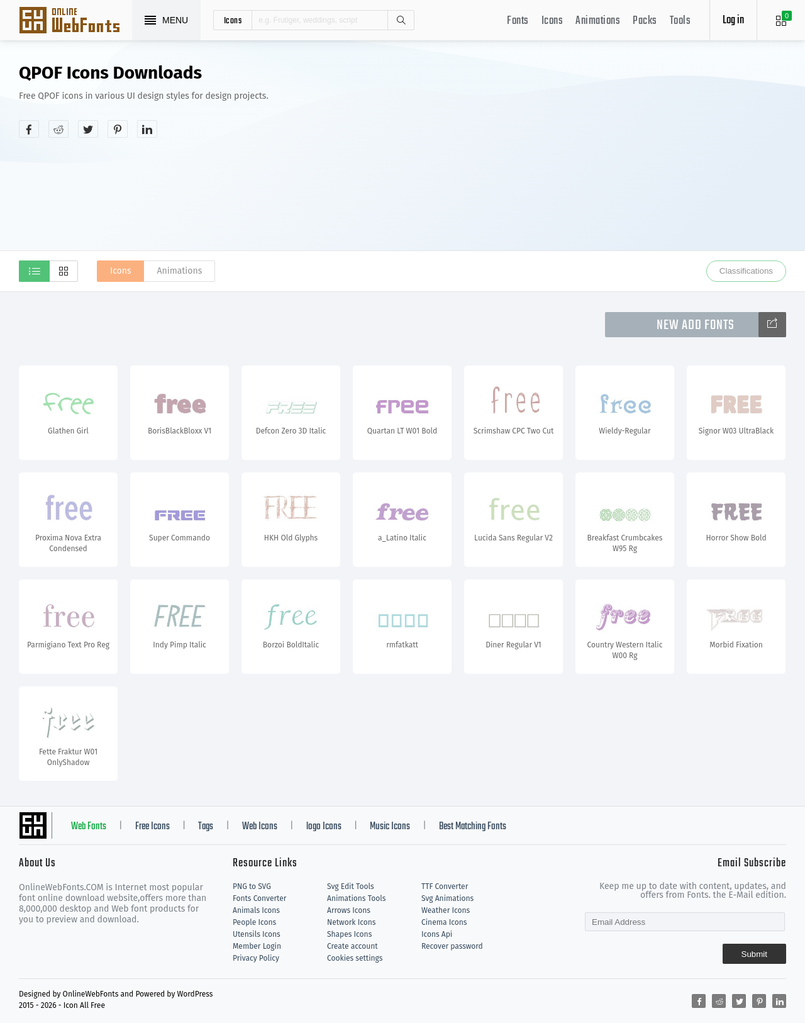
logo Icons (323, 827)
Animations (597, 21)
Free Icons (152, 827)
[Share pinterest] (118, 129)
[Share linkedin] (147, 129)
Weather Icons (445, 910)
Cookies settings (354, 958)
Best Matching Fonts (472, 827)
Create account (352, 946)
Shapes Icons (349, 934)
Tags (205, 827)
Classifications (746, 271)
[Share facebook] (29, 129)
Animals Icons (256, 910)
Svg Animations (447, 898)
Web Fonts (88, 827)
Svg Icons (75, 21)
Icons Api (436, 934)
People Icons (254, 922)
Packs (645, 21)
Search (400, 20)
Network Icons (351, 922)
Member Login (257, 946)
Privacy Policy (256, 958)
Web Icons (259, 827)
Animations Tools (356, 898)
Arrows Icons (348, 910)
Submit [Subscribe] (754, 954)
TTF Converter (444, 886)
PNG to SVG (252, 886)
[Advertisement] (600, 160)
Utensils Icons (256, 934)
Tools (680, 21)
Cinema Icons (444, 922)
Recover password (452, 946)
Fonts (518, 21)
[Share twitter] (88, 129)
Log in (733, 20)
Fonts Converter (259, 898)
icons (233, 20)
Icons (552, 21)
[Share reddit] (58, 129)
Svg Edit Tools (350, 886)
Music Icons (390, 827)
